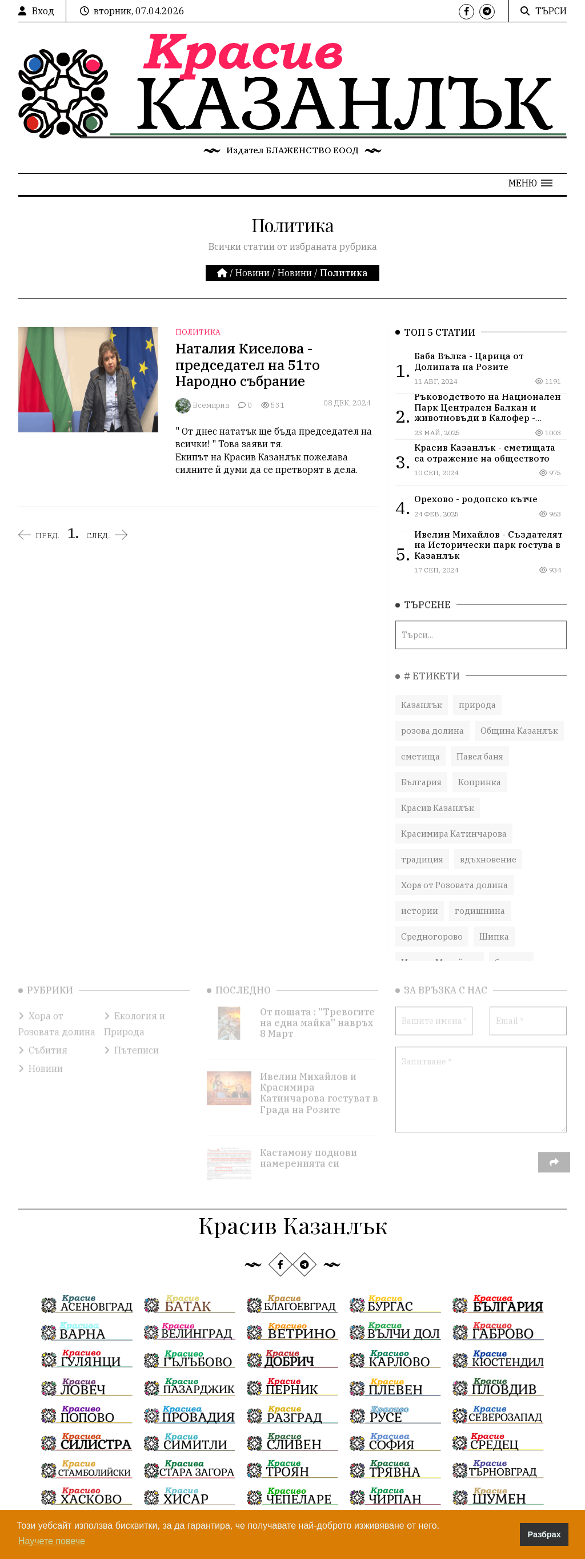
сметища (420, 746)
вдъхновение (488, 849)
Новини (252, 273)
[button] (530, 183)
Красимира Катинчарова (454, 823)
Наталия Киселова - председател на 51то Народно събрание (247, 365)
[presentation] (482, 1153)
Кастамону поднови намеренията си (308, 1142)
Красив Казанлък (437, 798)
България (421, 772)
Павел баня (479, 746)
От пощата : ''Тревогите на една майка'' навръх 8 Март (317, 1006)
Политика (198, 332)
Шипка (494, 926)
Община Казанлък (519, 720)
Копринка (479, 772)
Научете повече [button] (51, 1541)
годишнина (480, 901)
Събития (42, 1034)
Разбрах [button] (544, 1534)
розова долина (432, 720)
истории (419, 901)
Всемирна (211, 405)
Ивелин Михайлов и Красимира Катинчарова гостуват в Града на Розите (319, 1077)
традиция (422, 849)
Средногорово (432, 926)
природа (477, 695)
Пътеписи (131, 1034)
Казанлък (421, 695)
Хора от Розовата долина (454, 875)
